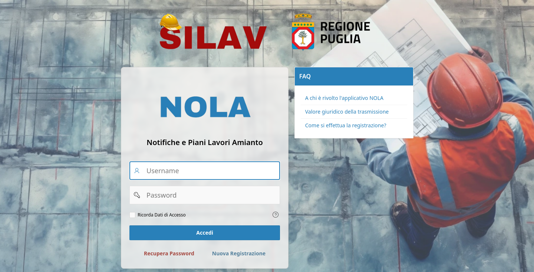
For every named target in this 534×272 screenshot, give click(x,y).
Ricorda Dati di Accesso (162, 215)
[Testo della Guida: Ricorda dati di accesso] (275, 214)
